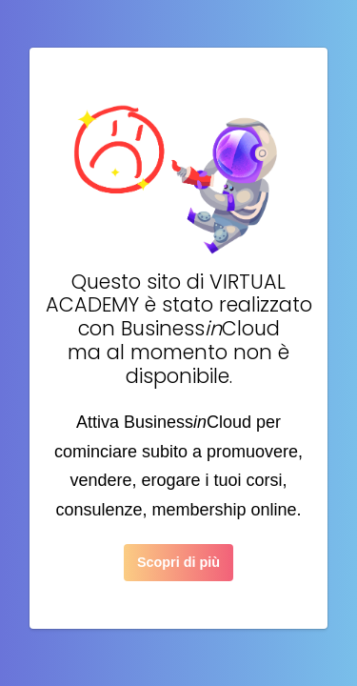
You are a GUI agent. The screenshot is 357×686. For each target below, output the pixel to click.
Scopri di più (178, 562)
